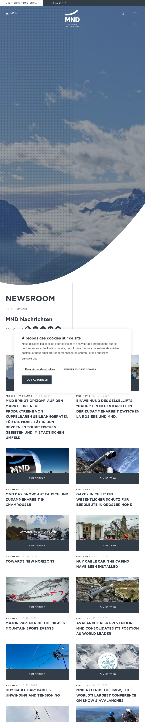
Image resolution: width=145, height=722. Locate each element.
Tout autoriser (36, 379)
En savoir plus (29, 358)
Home (9, 309)
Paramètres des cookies (40, 369)
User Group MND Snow (21, 3)
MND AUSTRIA (57, 3)
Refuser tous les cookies (80, 369)
